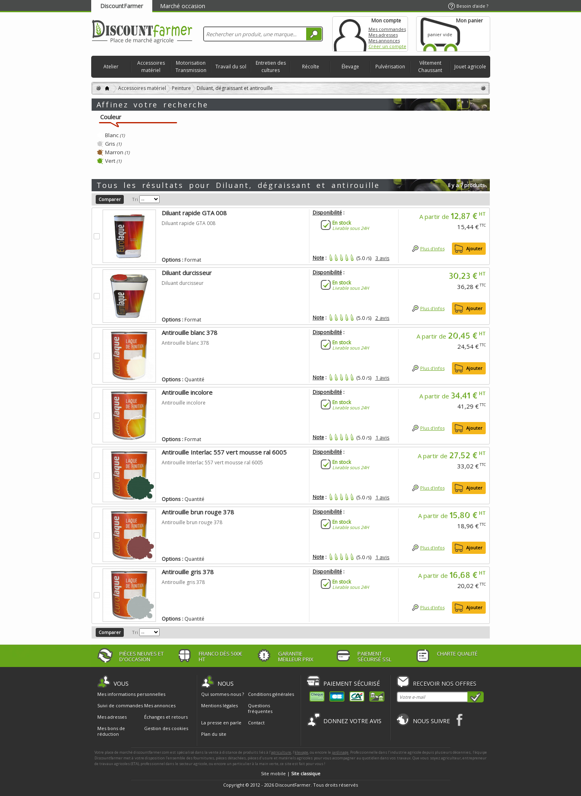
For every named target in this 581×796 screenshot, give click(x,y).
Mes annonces (384, 40)
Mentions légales (219, 705)
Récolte (310, 66)
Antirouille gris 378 (188, 572)
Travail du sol (230, 66)
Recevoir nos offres (444, 683)
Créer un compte (387, 46)
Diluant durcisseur (187, 273)
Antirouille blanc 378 (189, 332)
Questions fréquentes (260, 708)
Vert (113, 160)
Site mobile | (290, 773)
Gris (113, 143)
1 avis (382, 377)
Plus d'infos (432, 248)
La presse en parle (221, 722)
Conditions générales (271, 694)
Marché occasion (182, 6)
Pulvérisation (390, 66)
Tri (135, 199)
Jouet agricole (470, 66)
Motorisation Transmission (190, 66)
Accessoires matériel (151, 66)
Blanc (115, 135)
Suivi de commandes (120, 706)
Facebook (460, 720)
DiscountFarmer (121, 6)
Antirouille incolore (187, 392)
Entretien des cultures (271, 66)
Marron (117, 152)
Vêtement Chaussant (430, 66)
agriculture (281, 752)
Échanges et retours (166, 717)
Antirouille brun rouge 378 (198, 512)
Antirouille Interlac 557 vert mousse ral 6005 (224, 452)
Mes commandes (387, 29)
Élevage (350, 66)
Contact (256, 722)
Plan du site (213, 734)
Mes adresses (383, 35)
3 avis (382, 258)
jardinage (340, 752)
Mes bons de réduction (111, 731)
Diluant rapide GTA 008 (194, 213)
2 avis (382, 318)
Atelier (110, 66)
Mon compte (350, 34)
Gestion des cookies (166, 728)
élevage (301, 752)
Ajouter (474, 248)
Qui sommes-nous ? (222, 694)
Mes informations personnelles (131, 694)
